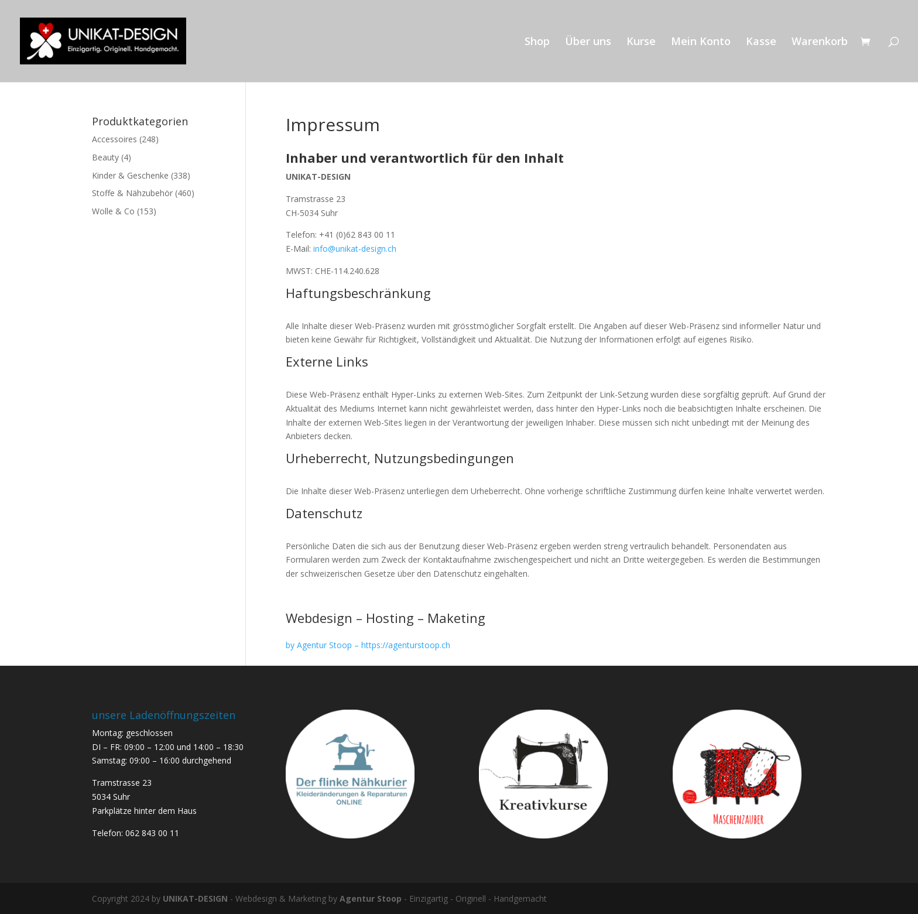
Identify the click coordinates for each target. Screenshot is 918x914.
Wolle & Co (113, 211)
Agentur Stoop (371, 898)
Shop (537, 42)
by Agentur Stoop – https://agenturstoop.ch (368, 645)
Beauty (105, 157)
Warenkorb (820, 42)
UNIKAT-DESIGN (195, 898)
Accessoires (114, 139)
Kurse (641, 42)
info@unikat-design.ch (354, 248)
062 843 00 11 (152, 832)
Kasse (761, 42)
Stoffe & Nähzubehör (132, 192)
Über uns (588, 42)
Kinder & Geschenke (130, 175)
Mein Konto (701, 42)
